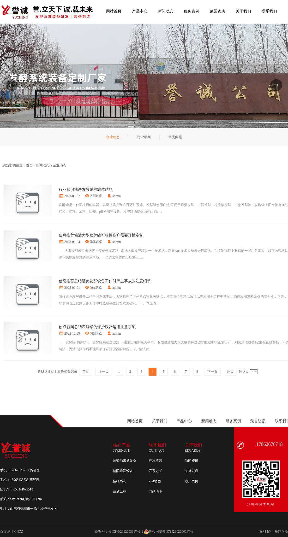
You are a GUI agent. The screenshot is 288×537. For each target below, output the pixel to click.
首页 (29, 165)
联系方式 (155, 471)
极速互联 (281, 531)
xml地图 (155, 481)
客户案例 (191, 481)
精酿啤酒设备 (123, 471)
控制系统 (119, 481)
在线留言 (155, 460)
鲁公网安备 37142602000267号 (168, 531)
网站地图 (155, 491)
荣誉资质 (191, 471)
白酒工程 (119, 491)
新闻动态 (42, 165)
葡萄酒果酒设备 (124, 460)
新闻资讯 (191, 460)
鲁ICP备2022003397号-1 (125, 531)
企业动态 (59, 165)
